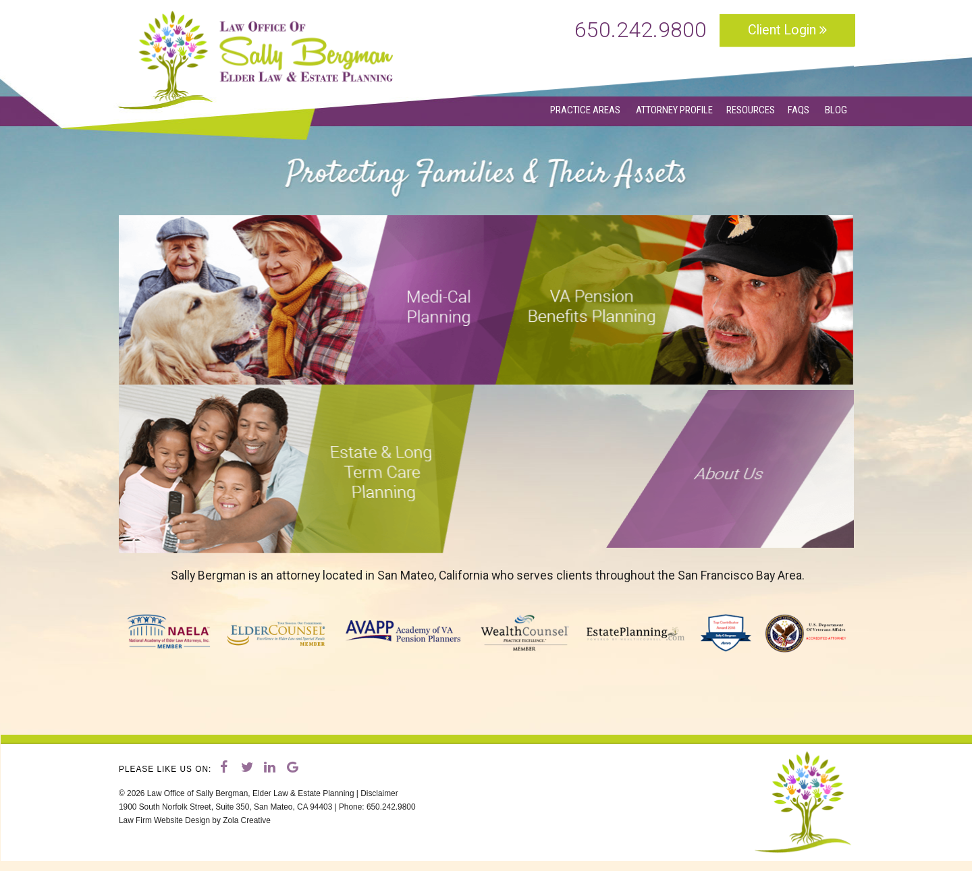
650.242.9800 (640, 30)
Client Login (787, 30)
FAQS (799, 110)
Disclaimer (379, 793)
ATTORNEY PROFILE (674, 110)
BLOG (836, 110)
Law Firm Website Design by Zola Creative (195, 820)
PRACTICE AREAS (586, 110)
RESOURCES (750, 110)
